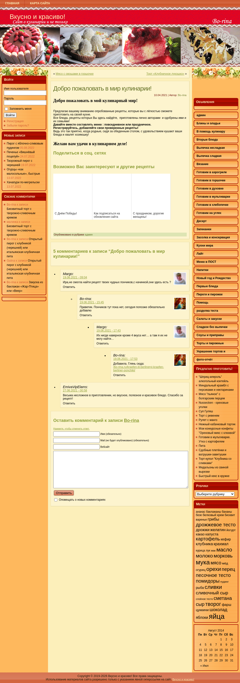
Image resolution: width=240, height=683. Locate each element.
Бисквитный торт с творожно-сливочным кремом (21, 213)
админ (89, 234)
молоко (204, 555)
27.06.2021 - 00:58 (75, 390)
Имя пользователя (16, 88)
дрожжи (203, 530)
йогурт (231, 530)
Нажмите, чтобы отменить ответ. (71, 428)
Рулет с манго (208, 420)
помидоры (208, 581)
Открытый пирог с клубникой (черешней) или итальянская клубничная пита (24, 247)
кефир (226, 539)
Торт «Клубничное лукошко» (165, 73)
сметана (223, 598)
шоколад (218, 609)
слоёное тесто (204, 598)
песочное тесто (213, 575)
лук (208, 550)
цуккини (202, 610)
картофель (208, 538)
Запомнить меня (20, 108)
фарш (226, 605)
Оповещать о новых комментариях (82, 507)
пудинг (224, 581)
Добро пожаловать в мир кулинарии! (102, 88)
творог (213, 604)
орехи (213, 569)
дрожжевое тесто (216, 524)
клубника (204, 544)
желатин (218, 530)
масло (224, 549)
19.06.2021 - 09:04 (75, 277)
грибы (213, 519)
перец (228, 569)
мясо (215, 562)
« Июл (204, 665)
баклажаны (213, 511)
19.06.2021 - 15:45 (92, 302)
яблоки (202, 617)
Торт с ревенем (209, 415)
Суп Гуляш (206, 411)
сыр (200, 604)
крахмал (221, 544)
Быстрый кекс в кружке (214, 476)
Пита (202, 446)
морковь (223, 555)
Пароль (9, 98)
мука (203, 562)
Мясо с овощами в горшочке (75, 73)
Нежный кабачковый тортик (217, 424)
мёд (225, 563)
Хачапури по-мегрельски (23, 182)
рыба (200, 588)
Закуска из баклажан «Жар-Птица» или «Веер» (25, 287)
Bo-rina (182, 95)
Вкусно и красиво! (37, 16)
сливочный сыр (212, 592)
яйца (216, 616)
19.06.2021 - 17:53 (125, 359)
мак (213, 550)
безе (199, 515)
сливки (213, 587)
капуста (211, 534)
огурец (200, 570)
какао (200, 534)
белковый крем (213, 515)
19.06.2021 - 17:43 (108, 330)
